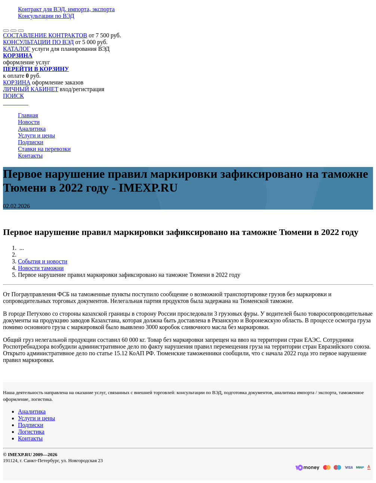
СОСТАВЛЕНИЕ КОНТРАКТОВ (45, 35)
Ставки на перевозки (44, 149)
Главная (28, 115)
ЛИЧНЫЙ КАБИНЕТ (30, 89)
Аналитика (32, 129)
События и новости (42, 261)
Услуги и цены (36, 135)
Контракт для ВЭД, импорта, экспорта (66, 9)
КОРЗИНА (17, 82)
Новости (29, 122)
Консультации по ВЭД (46, 16)
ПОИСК (13, 96)
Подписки (30, 142)
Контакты (30, 155)
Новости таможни (41, 268)
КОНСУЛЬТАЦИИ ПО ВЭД (38, 42)
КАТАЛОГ (16, 49)
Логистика (31, 431)
